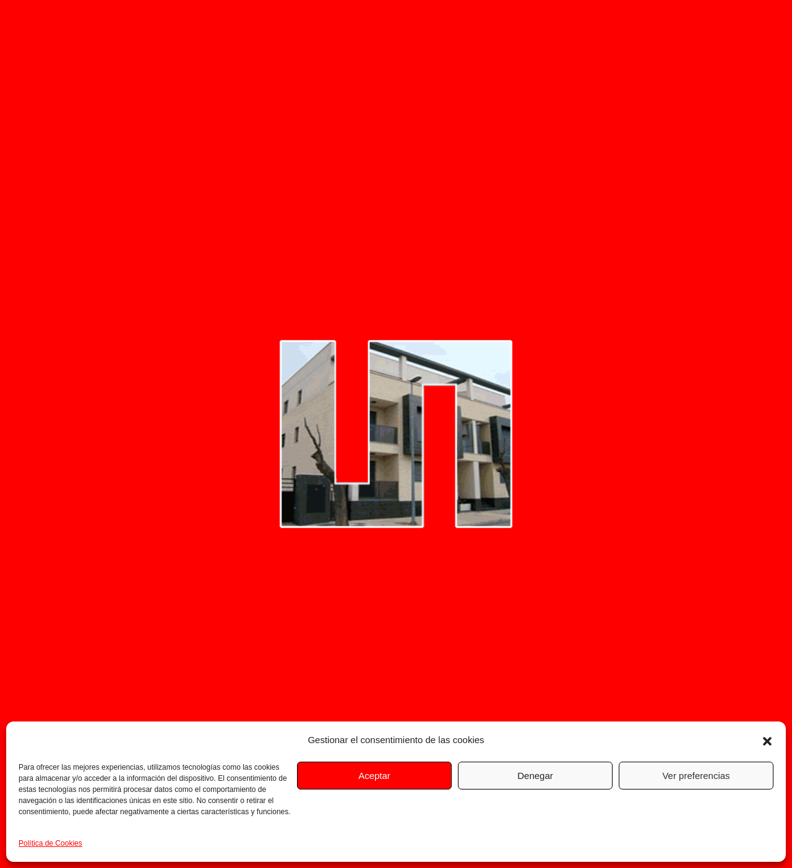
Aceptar (374, 775)
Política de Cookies (50, 843)
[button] (767, 740)
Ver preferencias (696, 775)
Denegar (535, 775)
